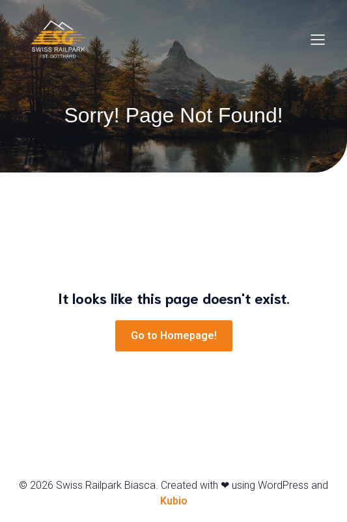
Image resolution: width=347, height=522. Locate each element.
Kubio (173, 501)
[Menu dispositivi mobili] (317, 39)
